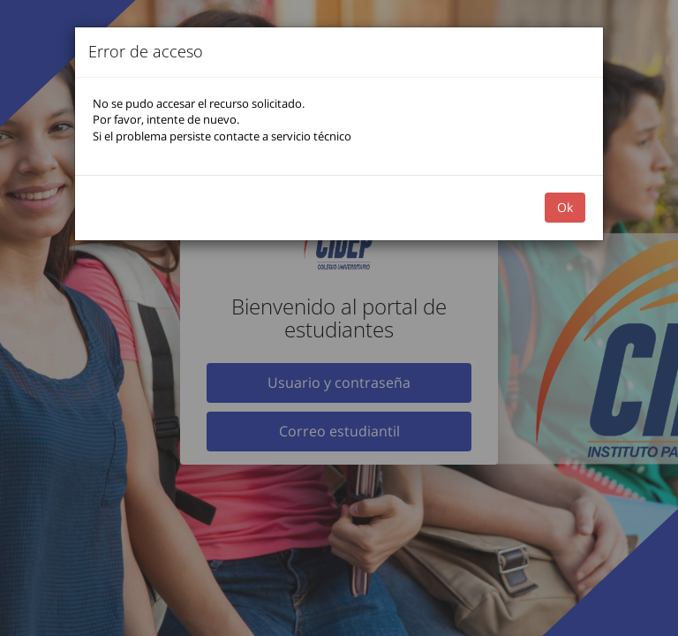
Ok (565, 207)
